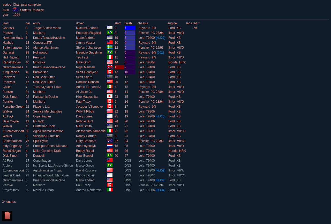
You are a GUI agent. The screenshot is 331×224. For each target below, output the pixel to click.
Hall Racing (11, 57)
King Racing (11, 72)
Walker (8, 111)
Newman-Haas (13, 38)
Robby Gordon (86, 136)
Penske (8, 33)
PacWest (9, 77)
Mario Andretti (86, 38)
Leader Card (12, 175)
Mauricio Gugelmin (89, 52)
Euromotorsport (14, 131)
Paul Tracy (84, 101)
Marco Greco (85, 165)
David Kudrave (86, 170)
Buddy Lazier (85, 175)
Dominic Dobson (88, 82)
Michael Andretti (87, 28)
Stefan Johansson (89, 47)
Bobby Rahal (85, 151)
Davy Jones (84, 116)
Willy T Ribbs (85, 111)
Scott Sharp (84, 77)
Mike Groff (83, 62)
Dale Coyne (11, 121)
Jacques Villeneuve (90, 106)
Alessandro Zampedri (91, 131)
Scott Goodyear (87, 72)
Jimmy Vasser (86, 42)
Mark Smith (84, 126)
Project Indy (11, 190)
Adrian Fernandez (89, 87)
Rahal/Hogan (12, 62)
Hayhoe (8, 42)
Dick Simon (11, 97)
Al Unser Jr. (84, 92)
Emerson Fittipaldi (89, 33)
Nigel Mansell (85, 67)
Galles (7, 87)
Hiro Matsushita (87, 97)
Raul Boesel (85, 156)
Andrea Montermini (89, 190)
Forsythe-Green (14, 106)
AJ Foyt (8, 116)
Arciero (8, 165)
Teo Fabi (82, 57)
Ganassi (9, 28)
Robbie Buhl (85, 121)
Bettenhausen (12, 47)
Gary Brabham (86, 141)
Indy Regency (12, 146)
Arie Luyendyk (86, 146)
